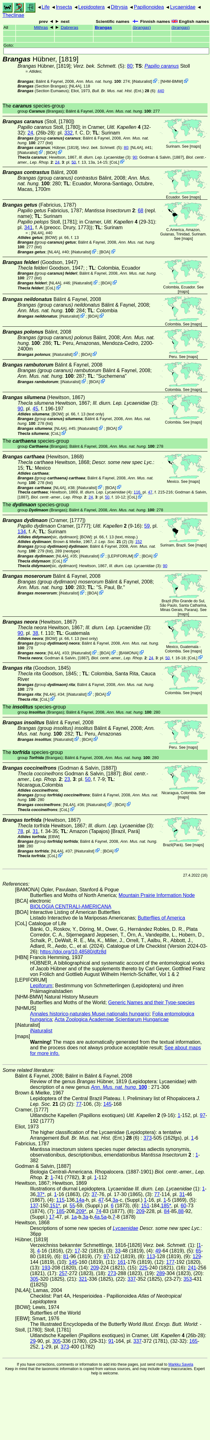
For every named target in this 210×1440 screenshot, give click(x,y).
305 (34, 1279)
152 (138, 541)
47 (150, 492)
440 (160, 90)
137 (34, 1205)
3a (115, 1200)
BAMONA (128, 653)
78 (20, 831)
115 (60, 1200)
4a (97, 1217)
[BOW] (51, 237)
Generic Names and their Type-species (151, 1002)
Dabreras (69, 27)
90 (135, 157)
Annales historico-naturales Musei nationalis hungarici (90, 1013)
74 (98, 1211)
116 (137, 492)
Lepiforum (41, 985)
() (142, 27)
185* (166, 1205)
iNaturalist (142, 81)
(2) (110, 541)
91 (111, 1341)
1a (74, 1217)
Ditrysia (119, 7)
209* (81, 1211)
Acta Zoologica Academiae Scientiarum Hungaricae (111, 1019)
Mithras (41, 27)
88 (181, 1211)
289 (160, 1273)
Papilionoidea (149, 7)
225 (143, 1267)
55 (72, 1205)
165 (193, 1341)
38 (35, 633)
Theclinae (13, 15)
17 (51, 1217)
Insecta (64, 7)
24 (30, 132)
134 (22, 531)
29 (33, 1341)
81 (66, 1256)
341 (28, 227)
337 (131, 1279)
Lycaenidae (182, 7)
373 (147, 1138)
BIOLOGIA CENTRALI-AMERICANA (70, 906)
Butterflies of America (161, 917)
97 (203, 1115)
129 (196, 1256)
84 (167, 1211)
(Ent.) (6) (123, 90)
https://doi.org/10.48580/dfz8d (73, 951)
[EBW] (53, 836)
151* (55, 1205)
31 (35, 831)
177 (170, 1262)
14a (80, 1200)
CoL (114, 162)
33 (117, 1250)
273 (112, 1273)
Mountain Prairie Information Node (157, 895)
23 (67, 779)
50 (73, 162)
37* (40, 1194)
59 (147, 526)
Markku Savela (180, 1364)
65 (198, 1250)
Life (46, 7)
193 (46, 1267)
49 (158, 1250)
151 (145, 1205)
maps (195, 146)
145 (107, 1104)
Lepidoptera (91, 7)
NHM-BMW (171, 81)
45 (35, 408)
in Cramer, (111, 127)
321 (83, 1279)
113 (151, 1256)
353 (187, 1279)
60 (183, 1205)
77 (79, 1104)
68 (140, 210)
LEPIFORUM (120, 556)
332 (68, 132)
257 (63, 1273)
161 (121, 1262)
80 (130, 66)
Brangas (103, 27)
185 (60, 1211)
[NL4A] (75, 86)
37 (94, 1194)
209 (140, 1211)
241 (192, 1267)
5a (104, 1217)
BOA (51, 152)
